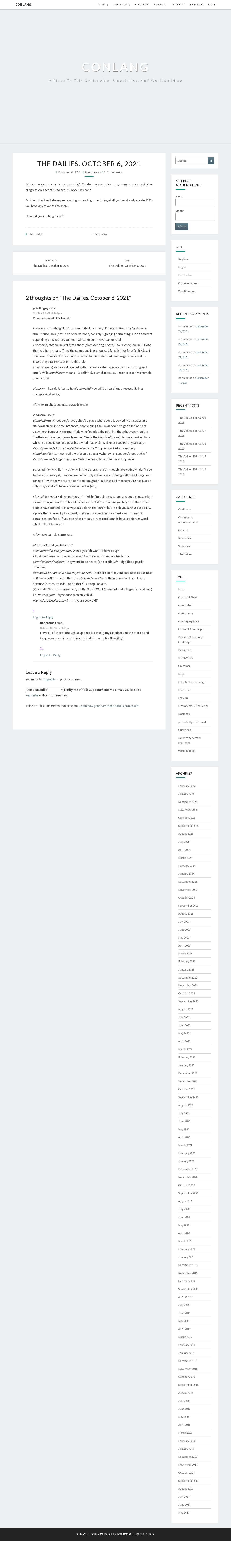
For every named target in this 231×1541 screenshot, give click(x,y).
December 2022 (187, 977)
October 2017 (186, 1472)
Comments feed (188, 283)
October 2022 (186, 993)
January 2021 (186, 1161)
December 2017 (187, 1456)
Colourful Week (187, 597)
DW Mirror (196, 4)
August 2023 (185, 913)
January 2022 (186, 1065)
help (181, 674)
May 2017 (183, 1512)
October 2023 (186, 897)
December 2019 (187, 1265)
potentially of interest (192, 722)
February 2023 (186, 961)
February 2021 (186, 1153)
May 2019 (183, 1321)
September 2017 (188, 1480)
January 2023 (186, 969)
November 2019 (188, 1273)
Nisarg (150, 1533)
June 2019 (184, 1313)
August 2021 (185, 1105)
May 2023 (183, 937)
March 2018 (185, 1432)
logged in (49, 679)
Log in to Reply (43, 617)
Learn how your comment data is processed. (109, 706)
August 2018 (185, 1392)
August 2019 (185, 1297)
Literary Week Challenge (193, 706)
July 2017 (184, 1496)
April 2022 (184, 1041)
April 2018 (184, 1424)
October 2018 (186, 1377)
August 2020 (185, 1201)
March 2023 (185, 953)
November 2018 (188, 1369)
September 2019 (188, 1289)
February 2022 (186, 1057)
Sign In (212, 4)
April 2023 (184, 945)
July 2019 (184, 1305)
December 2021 (187, 1073)
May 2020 (183, 1225)
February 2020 (186, 1249)
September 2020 (188, 1193)
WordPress (124, 1533)
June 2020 (184, 1217)
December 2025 (187, 802)
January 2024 (186, 873)
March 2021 (185, 1145)
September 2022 (188, 1001)
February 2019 (186, 1345)
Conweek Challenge (190, 629)
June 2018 (184, 1409)
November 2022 (188, 985)
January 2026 (186, 793)
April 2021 (184, 1137)
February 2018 (186, 1440)
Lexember (184, 690)
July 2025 (184, 842)
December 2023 (187, 881)
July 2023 (184, 921)
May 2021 (183, 1129)
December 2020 (187, 1169)
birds (181, 589)
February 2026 (186, 785)
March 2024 (185, 857)
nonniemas (93, 172)
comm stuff (185, 605)
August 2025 (185, 833)
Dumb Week (185, 658)
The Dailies (35, 234)
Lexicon (183, 698)
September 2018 (188, 1384)
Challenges (142, 4)
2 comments (113, 172)
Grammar (184, 666)
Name (194, 200)
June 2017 (184, 1504)
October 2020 (186, 1185)
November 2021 (188, 1081)
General (183, 530)
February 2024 (186, 865)
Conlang (23, 4)
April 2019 (184, 1329)
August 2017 (185, 1488)
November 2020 (188, 1177)
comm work (185, 613)
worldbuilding (186, 750)
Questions (184, 730)
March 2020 (185, 1241)
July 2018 (184, 1401)
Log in (182, 267)
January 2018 (186, 1448)
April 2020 (184, 1233)
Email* (194, 214)
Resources (178, 4)
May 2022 (183, 1033)
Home (102, 4)
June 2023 (184, 929)
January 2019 (186, 1353)
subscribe (32, 695)
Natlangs (184, 714)
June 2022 (184, 1025)
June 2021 (184, 1121)
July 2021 (184, 1113)
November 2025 (188, 810)
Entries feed (185, 275)
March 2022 (185, 1049)
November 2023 (188, 889)
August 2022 (185, 1009)
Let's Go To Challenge (191, 682)
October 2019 (186, 1281)
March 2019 (185, 1337)
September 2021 (188, 1097)
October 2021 (186, 1089)
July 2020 (184, 1209)
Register (183, 259)
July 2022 (184, 1017)
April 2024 (184, 849)
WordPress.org (187, 291)
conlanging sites (188, 621)
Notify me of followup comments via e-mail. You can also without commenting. (83, 692)
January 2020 (186, 1257)
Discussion (120, 4)
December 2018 (187, 1361)
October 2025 (186, 817)
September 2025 (188, 825)
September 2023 (188, 905)
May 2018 (183, 1416)
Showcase (160, 4)
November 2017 (188, 1464)
